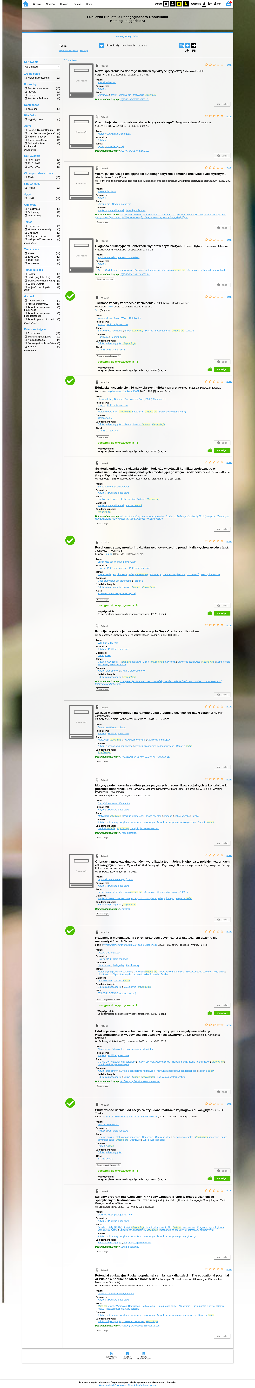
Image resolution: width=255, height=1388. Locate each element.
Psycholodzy (132, 965)
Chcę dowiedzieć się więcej (112, 1385)
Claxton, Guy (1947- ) (109, 661)
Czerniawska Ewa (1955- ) (145, 399)
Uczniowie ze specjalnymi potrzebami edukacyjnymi (187, 1230)
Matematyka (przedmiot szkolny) (115, 971)
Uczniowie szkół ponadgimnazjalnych (206, 270)
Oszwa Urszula (109, 952)
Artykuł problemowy (136, 210)
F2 (217, 3)
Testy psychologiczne (134, 739)
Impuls (108, 554)
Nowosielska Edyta (111, 1049)
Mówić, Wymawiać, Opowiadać (119, 1306)
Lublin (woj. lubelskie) (154, 1140)
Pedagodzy (118, 965)
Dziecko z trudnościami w (139, 1230)
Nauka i (141, 424)
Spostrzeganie (162, 330)
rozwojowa (163, 661)
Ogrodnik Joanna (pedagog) (115, 879)
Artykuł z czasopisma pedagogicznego (154, 746)
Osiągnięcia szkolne (183, 1137)
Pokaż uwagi (102, 222)
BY (185, 3)
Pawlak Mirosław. (107, 82)
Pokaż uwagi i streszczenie (108, 356)
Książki (101, 324)
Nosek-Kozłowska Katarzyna (116, 1293)
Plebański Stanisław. (128, 257)
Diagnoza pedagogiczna (147, 270)
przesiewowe (184, 1227)
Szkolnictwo (203, 1061)
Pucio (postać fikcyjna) (203, 1306)
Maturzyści (111, 892)
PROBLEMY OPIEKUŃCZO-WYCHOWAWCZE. (145, 756)
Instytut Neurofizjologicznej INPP (147, 1227)
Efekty (133, 330)
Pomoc (77, 4)
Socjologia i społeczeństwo (145, 828)
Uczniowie (103, 95)
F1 (209, 3)
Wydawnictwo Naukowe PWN (123, 391)
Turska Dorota (108, 1124)
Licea (100, 892)
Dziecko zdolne (106, 1137)
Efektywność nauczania (110, 330)
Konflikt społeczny (107, 499)
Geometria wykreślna (174, 574)
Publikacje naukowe (117, 324)
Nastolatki (129, 499)
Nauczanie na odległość (123, 1061)
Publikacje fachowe (117, 568)
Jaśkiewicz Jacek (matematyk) (117, 561)
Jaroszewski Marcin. (112, 727)
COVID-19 (103, 1061)
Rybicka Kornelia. (107, 257)
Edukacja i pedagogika (109, 343)
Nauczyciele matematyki (171, 971)
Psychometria (120, 574)
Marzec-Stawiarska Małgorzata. (114, 133)
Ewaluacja (155, 574)
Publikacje (103, 337)
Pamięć (149, 330)
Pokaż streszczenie (105, 279)
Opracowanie (105, 418)
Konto (89, 4)
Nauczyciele (104, 655)
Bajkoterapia (148, 1306)
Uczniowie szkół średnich (146, 974)
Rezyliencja (219, 971)
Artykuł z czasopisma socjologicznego (176, 822)
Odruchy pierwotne (108, 1230)
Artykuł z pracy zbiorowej (111, 210)
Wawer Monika (109, 318)
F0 (204, 3)
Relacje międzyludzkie (183, 1061)
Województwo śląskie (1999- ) (172, 892)
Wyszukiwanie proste (68, 50)
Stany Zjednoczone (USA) (172, 411)
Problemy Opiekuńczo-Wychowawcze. (140, 1081)
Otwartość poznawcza (188, 661)
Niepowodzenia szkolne (198, 971)
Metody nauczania (107, 411)
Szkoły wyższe (182, 816)
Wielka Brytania (117, 664)
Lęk (122, 146)
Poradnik (138, 580)
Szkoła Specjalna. (129, 1246)
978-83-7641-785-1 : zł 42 (111, 349)
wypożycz (222, 369)
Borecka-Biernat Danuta (113, 486)
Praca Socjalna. (128, 833)
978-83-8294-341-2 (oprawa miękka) (117, 593)
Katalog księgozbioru (127, 36)
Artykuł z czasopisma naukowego (115, 746)
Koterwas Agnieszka (139, 1049)
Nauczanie (147, 1137)
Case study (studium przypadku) (114, 580)
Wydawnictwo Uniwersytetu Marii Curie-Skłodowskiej (130, 945)
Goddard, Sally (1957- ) (110, 1227)
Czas (100, 270)
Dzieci (146, 661)
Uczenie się (125, 95)
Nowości (50, 4)
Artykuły (102, 88)
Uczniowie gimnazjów (158, 739)
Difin (110, 306)
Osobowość (193, 574)
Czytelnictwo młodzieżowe (119, 270)
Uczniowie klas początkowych (113, 1064)
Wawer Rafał (131, 318)
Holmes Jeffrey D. (110, 399)
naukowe (131, 661)
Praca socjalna (153, 816)
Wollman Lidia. (108, 642)
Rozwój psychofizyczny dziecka (153, 1061)
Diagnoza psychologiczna (210, 1227)
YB (179, 3)
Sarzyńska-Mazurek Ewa (114, 803)
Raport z (119, 337)
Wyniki (37, 4)
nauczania (131, 411)
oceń (229, 65)
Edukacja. (125, 909)
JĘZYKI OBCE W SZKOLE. (134, 99)
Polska (195, 816)
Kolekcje (84, 50)
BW (172, 3)
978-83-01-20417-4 (108, 430)
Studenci (168, 816)
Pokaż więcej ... (31, 150)
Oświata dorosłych (121, 204)
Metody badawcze (210, 574)
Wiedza (190, 330)
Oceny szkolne (162, 1137)
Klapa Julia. (107, 191)
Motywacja (144, 95)
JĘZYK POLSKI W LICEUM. (135, 274)
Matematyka (129, 987)
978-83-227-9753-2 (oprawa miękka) (117, 993)
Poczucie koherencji (133, 816)
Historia (64, 4)
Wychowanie (104, 574)
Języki (114, 95)
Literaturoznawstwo (133, 1321)
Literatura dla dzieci (167, 1306)
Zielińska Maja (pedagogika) (115, 1214)
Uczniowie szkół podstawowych (114, 974)
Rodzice (141, 499)
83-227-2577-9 (105, 1158)
